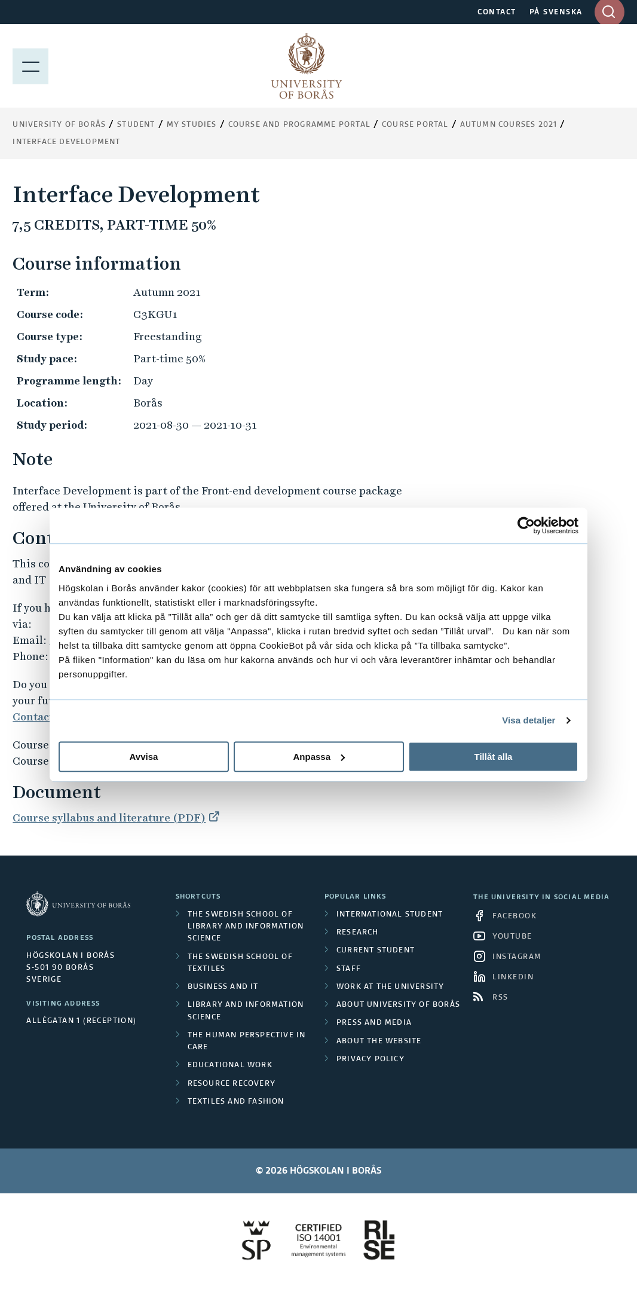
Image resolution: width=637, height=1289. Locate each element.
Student (136, 125)
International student (389, 915)
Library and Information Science (246, 1011)
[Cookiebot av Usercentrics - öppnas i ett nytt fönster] (526, 525)
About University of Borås (398, 1005)
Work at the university (390, 987)
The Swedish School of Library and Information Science (246, 927)
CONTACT (496, 12)
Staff (348, 969)
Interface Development (66, 142)
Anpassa (319, 757)
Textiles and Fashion (236, 1102)
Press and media (374, 1023)
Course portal (415, 125)
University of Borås (59, 125)
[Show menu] (30, 66)
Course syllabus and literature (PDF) (109, 817)
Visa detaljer (528, 720)
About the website (378, 1041)
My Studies (192, 125)
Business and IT (223, 987)
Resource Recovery (231, 1084)
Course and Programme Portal (299, 125)
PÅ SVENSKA (556, 12)
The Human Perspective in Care (247, 1041)
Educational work (230, 1065)
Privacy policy (370, 1059)
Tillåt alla (493, 757)
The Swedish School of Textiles (240, 963)
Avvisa (144, 757)
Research (357, 932)
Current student (375, 950)
